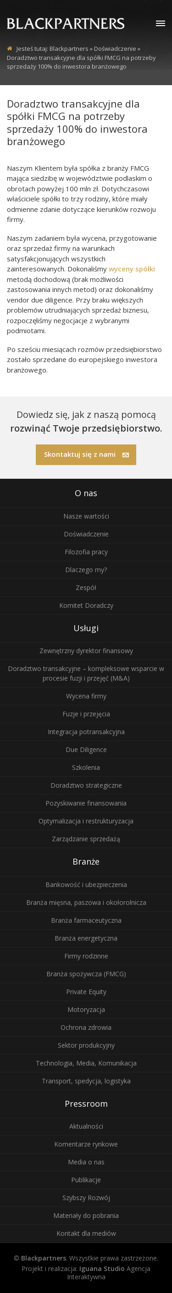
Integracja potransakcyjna (86, 731)
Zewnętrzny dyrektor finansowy (86, 650)
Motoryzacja (86, 1009)
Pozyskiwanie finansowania (86, 803)
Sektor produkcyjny (86, 1045)
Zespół (86, 587)
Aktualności (86, 1126)
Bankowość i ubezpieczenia (86, 884)
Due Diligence (86, 749)
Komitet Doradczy (86, 605)
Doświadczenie (86, 534)
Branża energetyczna (86, 938)
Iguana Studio (102, 1268)
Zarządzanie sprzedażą (86, 838)
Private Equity (86, 991)
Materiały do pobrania (86, 1215)
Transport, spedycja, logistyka (86, 1081)
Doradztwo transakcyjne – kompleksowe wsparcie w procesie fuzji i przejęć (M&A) (86, 673)
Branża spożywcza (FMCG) (86, 973)
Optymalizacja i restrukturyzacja (86, 821)
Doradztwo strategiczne (86, 785)
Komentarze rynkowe (86, 1144)
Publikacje (86, 1179)
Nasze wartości (86, 516)
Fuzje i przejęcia (86, 713)
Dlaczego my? (86, 569)
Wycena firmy (86, 696)
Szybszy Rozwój (86, 1197)
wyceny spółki (132, 268)
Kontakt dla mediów (86, 1233)
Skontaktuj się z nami (86, 454)
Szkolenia (86, 767)
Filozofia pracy (86, 551)
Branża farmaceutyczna (86, 920)
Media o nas (86, 1162)
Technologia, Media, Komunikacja (86, 1063)
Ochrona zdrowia (86, 1027)
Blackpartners (69, 48)
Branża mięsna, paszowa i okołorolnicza (86, 902)
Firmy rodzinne (86, 956)
